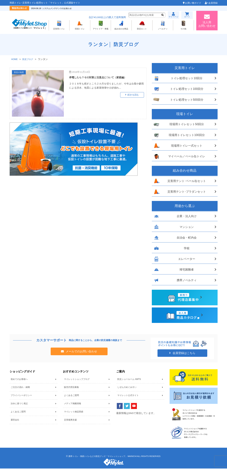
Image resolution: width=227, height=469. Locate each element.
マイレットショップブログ (77, 380)
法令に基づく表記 (19, 404)
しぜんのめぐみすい (127, 388)
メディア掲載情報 (72, 404)
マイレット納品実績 (73, 412)
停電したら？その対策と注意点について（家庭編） (102, 77)
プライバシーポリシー (21, 396)
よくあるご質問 (18, 412)
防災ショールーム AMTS (129, 380)
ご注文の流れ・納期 (20, 388)
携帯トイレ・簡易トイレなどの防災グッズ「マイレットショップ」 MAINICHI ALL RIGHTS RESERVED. (114, 457)
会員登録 (213, 3)
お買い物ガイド (193, 3)
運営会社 (15, 420)
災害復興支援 (70, 420)
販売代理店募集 (71, 388)
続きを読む (134, 95)
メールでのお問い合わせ (81, 351)
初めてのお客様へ (19, 380)
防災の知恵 (20, 73)
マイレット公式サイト (128, 396)
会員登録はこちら (183, 353)
